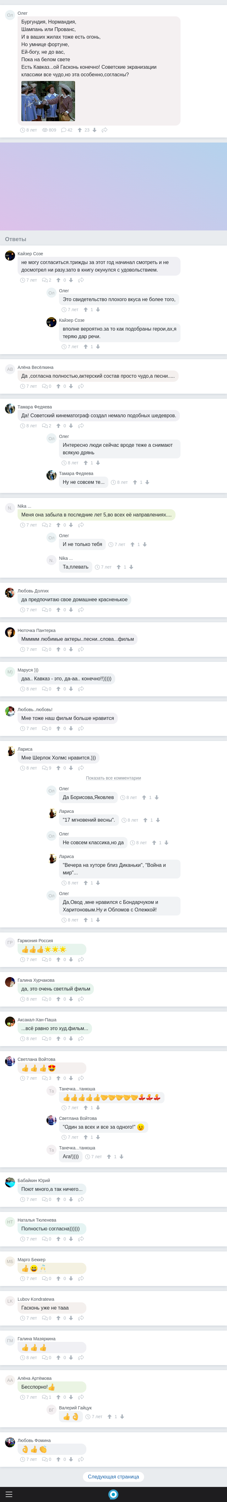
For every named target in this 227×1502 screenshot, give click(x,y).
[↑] (81, 129)
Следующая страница (113, 1476)
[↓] (94, 129)
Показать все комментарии (113, 778)
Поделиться (104, 129)
